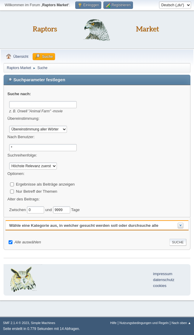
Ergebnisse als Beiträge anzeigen (45, 184)
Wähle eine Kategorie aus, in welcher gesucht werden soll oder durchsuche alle (83, 225)
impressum (162, 274)
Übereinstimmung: (23, 118)
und (49, 209)
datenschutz (163, 279)
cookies (159, 285)
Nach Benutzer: (21, 137)
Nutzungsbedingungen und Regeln (144, 323)
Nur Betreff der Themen (36, 191)
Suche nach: (19, 94)
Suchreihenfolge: (22, 155)
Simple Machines (43, 323)
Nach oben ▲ (181, 323)
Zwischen (18, 209)
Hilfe (113, 323)
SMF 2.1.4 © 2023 (16, 323)
